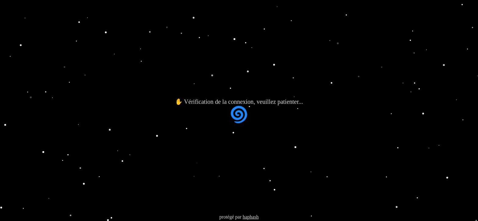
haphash (251, 216)
